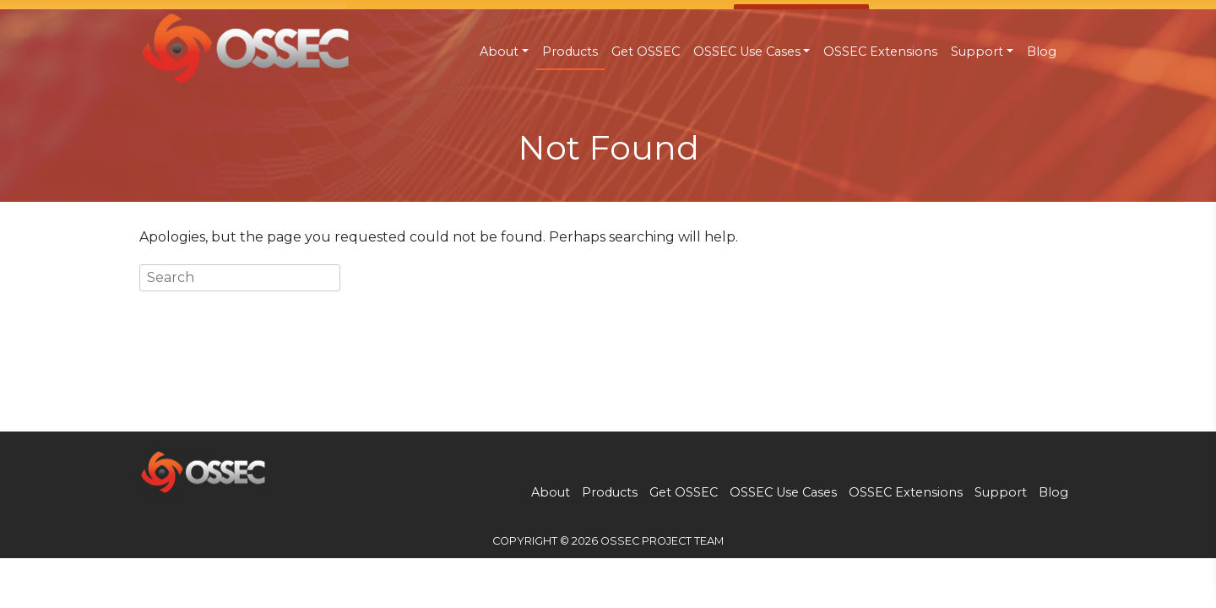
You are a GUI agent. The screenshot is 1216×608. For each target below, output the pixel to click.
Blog (1041, 51)
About (499, 51)
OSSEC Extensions (880, 51)
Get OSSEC (645, 51)
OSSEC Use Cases (747, 51)
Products (570, 51)
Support (977, 51)
